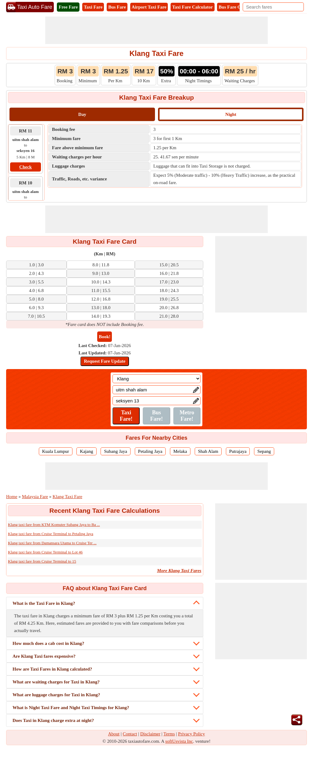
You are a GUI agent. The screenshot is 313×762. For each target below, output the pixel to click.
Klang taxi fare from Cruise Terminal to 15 (42, 561)
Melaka (180, 451)
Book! (104, 336)
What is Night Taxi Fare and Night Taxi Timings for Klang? (71, 707)
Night (230, 114)
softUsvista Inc (179, 741)
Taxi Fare (93, 7)
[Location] (156, 378)
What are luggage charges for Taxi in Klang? (56, 694)
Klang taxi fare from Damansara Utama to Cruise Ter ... (52, 543)
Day (82, 114)
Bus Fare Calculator (238, 7)
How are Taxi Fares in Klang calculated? (52, 669)
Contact (130, 733)
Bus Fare (117, 7)
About (114, 733)
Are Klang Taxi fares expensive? (44, 656)
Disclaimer (150, 733)
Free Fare (68, 7)
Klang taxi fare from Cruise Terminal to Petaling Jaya (50, 533)
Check (25, 167)
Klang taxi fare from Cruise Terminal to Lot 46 (45, 552)
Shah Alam (208, 451)
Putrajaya (238, 451)
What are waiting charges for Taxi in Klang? (56, 681)
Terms (169, 733)
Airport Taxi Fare (149, 7)
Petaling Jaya (150, 451)
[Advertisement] (156, 30)
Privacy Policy (191, 733)
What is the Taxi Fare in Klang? (44, 603)
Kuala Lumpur (55, 451)
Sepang (264, 451)
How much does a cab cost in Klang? (48, 643)
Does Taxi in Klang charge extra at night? (53, 720)
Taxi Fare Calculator (192, 7)
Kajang (86, 451)
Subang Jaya (115, 451)
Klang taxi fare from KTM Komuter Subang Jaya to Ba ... (54, 524)
